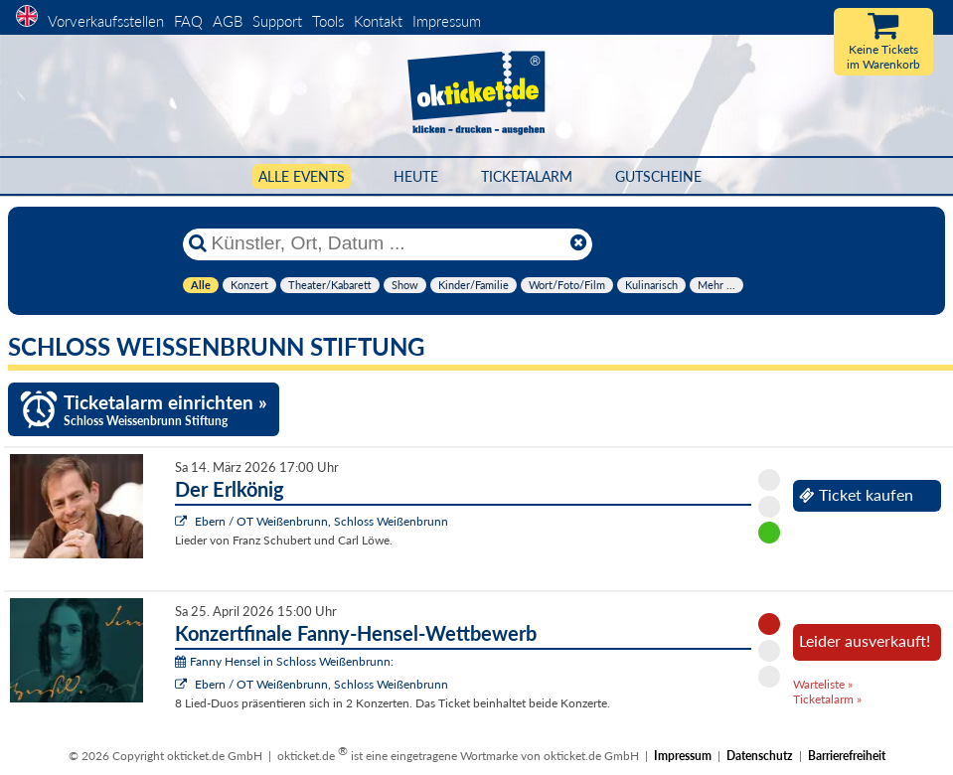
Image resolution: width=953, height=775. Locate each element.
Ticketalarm (526, 176)
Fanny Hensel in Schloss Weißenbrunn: (284, 661)
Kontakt (378, 21)
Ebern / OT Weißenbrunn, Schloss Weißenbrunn (321, 521)
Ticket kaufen (856, 495)
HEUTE (416, 176)
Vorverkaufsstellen (106, 21)
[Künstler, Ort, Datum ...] (386, 243)
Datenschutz (759, 755)
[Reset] (578, 243)
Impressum (446, 21)
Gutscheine (658, 176)
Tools (328, 21)
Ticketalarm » (827, 699)
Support (277, 21)
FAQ (188, 21)
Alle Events (301, 176)
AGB (227, 21)
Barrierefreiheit (846, 755)
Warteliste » (823, 684)
